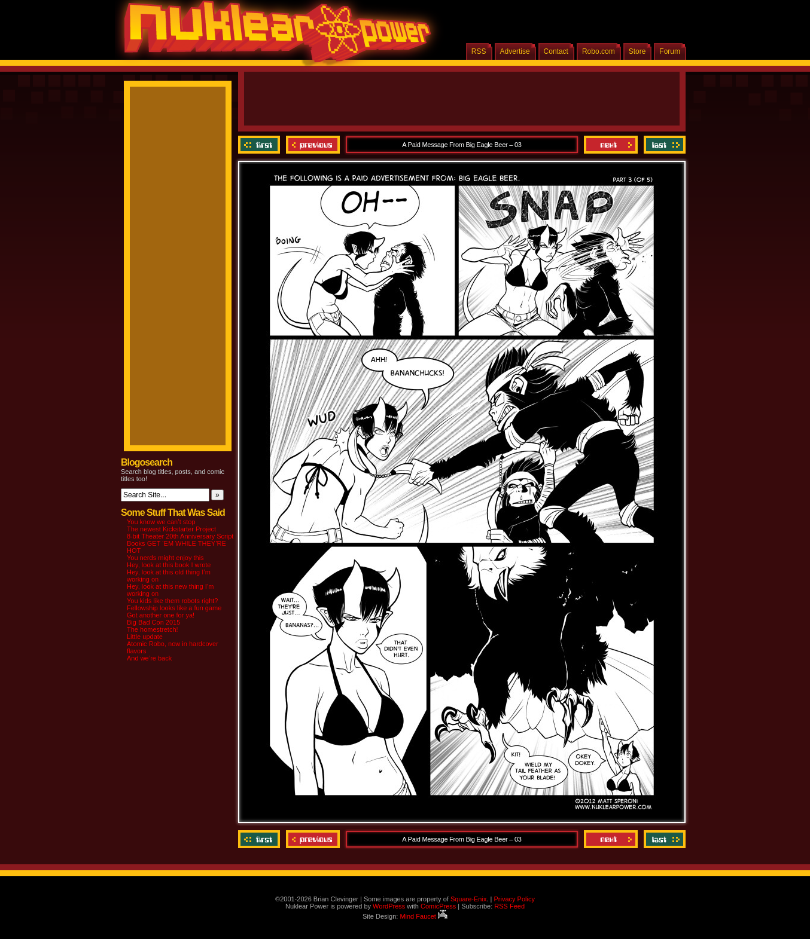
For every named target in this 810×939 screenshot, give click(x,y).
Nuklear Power (273, 36)
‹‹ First (260, 144)
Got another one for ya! (160, 615)
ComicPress (438, 906)
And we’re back (149, 658)
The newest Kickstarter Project (171, 529)
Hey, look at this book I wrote (169, 564)
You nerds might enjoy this (165, 557)
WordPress (389, 906)
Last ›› (663, 144)
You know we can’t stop (161, 521)
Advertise (515, 51)
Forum (669, 51)
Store (637, 51)
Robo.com (598, 51)
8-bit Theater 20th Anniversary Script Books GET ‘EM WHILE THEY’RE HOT (180, 543)
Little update (145, 636)
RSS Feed (509, 906)
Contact (556, 51)
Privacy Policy (514, 899)
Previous (313, 144)
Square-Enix (468, 899)
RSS (478, 51)
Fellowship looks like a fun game (174, 607)
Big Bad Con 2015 (153, 622)
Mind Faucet (423, 916)
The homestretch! (152, 629)
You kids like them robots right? (172, 600)
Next (611, 144)
